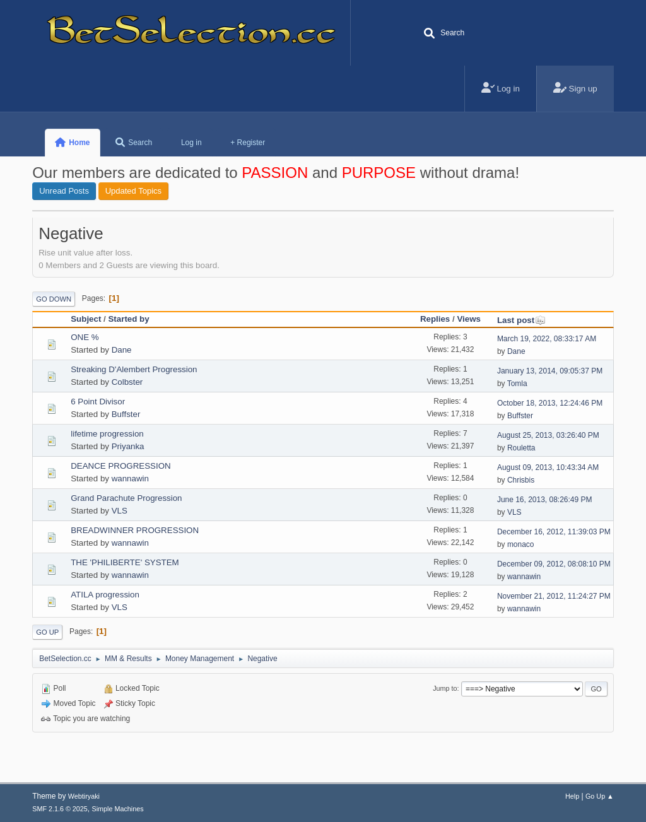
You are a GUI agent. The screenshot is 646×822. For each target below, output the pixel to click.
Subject (86, 319)
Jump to (445, 688)
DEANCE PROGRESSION (121, 466)
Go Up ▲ (599, 796)
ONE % (84, 337)
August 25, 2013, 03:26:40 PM (548, 435)
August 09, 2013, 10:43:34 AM (548, 467)
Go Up (47, 632)
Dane (122, 350)
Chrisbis (520, 480)
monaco (520, 544)
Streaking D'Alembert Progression (134, 369)
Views (469, 319)
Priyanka (128, 446)
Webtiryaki (84, 796)
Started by (128, 319)
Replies (435, 319)
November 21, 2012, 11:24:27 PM (554, 596)
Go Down (53, 299)
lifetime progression (107, 433)
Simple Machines (118, 809)
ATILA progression (105, 594)
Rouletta (521, 447)
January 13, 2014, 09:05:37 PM (549, 371)
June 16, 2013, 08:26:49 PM (544, 499)
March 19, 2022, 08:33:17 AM (546, 338)
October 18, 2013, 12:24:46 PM (549, 403)
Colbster (127, 382)
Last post (521, 320)
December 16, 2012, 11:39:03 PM (554, 531)
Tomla (517, 383)
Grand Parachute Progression (126, 498)
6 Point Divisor (98, 401)
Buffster (126, 414)
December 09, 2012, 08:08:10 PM (554, 564)
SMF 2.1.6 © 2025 (60, 809)
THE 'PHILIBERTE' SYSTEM (125, 562)
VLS (119, 510)
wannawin (130, 478)
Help (572, 796)
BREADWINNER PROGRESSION (135, 530)
